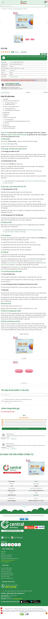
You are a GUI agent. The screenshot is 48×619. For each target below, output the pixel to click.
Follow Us (4, 542)
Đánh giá (46, 92)
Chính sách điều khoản (6, 568)
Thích (5, 402)
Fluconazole (12, 70)
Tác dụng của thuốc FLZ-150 (11, 102)
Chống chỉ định (6, 112)
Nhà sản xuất (6, 125)
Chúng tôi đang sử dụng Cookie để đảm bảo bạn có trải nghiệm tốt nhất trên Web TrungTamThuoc (23, 516)
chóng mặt (32, 242)
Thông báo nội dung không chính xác (10, 558)
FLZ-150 (36, 481)
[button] (22, 506)
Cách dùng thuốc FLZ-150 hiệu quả (12, 110)
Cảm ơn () (13, 438)
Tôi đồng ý (22, 519)
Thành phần (5, 99)
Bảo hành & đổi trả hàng (7, 573)
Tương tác (5, 115)
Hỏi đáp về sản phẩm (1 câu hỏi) (15, 390)
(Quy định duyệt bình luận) (8, 411)
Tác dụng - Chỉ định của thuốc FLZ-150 (11, 100)
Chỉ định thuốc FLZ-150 (10, 104)
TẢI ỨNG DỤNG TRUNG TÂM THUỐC (10, 601)
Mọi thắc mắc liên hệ (8, 581)
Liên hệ (3, 553)
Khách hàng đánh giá (10, 408)
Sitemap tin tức (9, 578)
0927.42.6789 (10, 587)
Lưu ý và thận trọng (9, 119)
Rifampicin (18, 267)
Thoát (27, 519)
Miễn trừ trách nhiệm (6, 556)
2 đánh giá (17, 52)
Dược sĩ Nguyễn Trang (11, 83)
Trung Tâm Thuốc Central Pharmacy (16, 134)
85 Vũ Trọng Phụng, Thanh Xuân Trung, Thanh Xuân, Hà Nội (17, 591)
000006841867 (6, 597)
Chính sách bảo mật (23, 517)
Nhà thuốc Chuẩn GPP (6, 555)
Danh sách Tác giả (5, 576)
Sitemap (3, 578)
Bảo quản (7, 122)
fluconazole (36, 495)
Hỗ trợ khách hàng (7, 549)
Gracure (11, 62)
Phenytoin (32, 261)
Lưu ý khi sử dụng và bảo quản (9, 117)
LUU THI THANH (9, 595)
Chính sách (5, 565)
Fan (5, 537)
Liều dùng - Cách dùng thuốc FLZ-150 (11, 106)
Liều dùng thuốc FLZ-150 (10, 108)
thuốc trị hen (38, 261)
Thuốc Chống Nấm (14, 76)
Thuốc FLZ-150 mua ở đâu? (9, 128)
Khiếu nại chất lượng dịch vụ (8, 560)
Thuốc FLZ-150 (5, 132)
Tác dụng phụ (6, 114)
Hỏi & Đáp (28, 92)
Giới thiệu (3, 551)
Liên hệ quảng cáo (5, 562)
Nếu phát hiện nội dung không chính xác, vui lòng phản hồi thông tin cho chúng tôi (20, 80)
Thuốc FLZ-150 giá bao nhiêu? (9, 126)
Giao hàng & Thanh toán (7, 575)
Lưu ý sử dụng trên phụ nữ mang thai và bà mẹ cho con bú (17, 121)
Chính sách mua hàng (6, 569)
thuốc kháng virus (12, 262)
